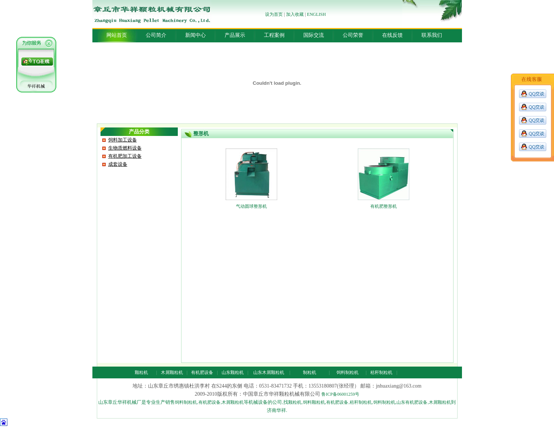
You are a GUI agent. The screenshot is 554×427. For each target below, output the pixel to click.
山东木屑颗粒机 (268, 372)
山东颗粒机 (233, 372)
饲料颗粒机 (314, 402)
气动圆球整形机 (251, 206)
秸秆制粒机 (381, 372)
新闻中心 (195, 35)
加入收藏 (295, 14)
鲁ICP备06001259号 (340, 394)
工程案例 (274, 35)
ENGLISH (316, 14)
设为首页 (274, 14)
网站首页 (116, 35)
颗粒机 (141, 372)
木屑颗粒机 (172, 372)
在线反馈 (392, 35)
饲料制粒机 (347, 372)
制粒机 (309, 372)
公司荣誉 (353, 35)
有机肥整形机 (383, 206)
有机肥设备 (202, 372)
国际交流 (313, 35)
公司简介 (156, 35)
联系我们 (431, 35)
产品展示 (235, 35)
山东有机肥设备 (411, 402)
